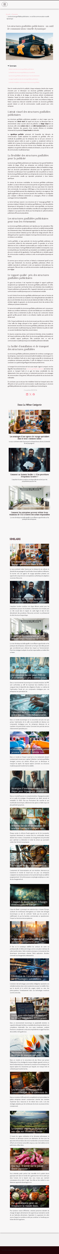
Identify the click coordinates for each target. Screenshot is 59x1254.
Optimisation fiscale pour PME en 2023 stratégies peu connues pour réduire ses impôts (28, 678)
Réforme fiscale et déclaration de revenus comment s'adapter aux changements (28, 828)
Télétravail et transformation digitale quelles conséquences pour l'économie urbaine (29, 942)
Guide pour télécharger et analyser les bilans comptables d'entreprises (29, 1016)
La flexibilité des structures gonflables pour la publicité (22, 72)
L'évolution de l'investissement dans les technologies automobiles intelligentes (29, 979)
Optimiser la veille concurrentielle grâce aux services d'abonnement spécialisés (28, 715)
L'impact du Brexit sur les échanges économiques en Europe (29, 903)
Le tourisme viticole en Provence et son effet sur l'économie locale (29, 1130)
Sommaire (13, 66)
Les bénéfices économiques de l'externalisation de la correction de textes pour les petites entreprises (29, 1092)
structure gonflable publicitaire (34, 369)
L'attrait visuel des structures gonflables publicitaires (21, 69)
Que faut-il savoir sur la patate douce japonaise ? (27, 1167)
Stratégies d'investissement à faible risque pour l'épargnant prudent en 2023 (29, 791)
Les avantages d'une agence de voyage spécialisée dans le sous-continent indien (29, 438)
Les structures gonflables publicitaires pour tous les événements (24, 75)
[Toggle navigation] (5, 4)
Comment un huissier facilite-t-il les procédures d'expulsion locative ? (29, 476)
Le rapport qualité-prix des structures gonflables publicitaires (23, 79)
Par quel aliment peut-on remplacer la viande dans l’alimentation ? (24, 1206)
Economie (15, 14)
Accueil (8, 14)
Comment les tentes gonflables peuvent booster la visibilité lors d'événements (27, 752)
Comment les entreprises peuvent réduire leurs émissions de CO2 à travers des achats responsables (29, 513)
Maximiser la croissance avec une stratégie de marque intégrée (28, 1054)
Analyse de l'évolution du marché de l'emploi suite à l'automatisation (28, 864)
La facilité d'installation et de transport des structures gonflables (24, 82)
